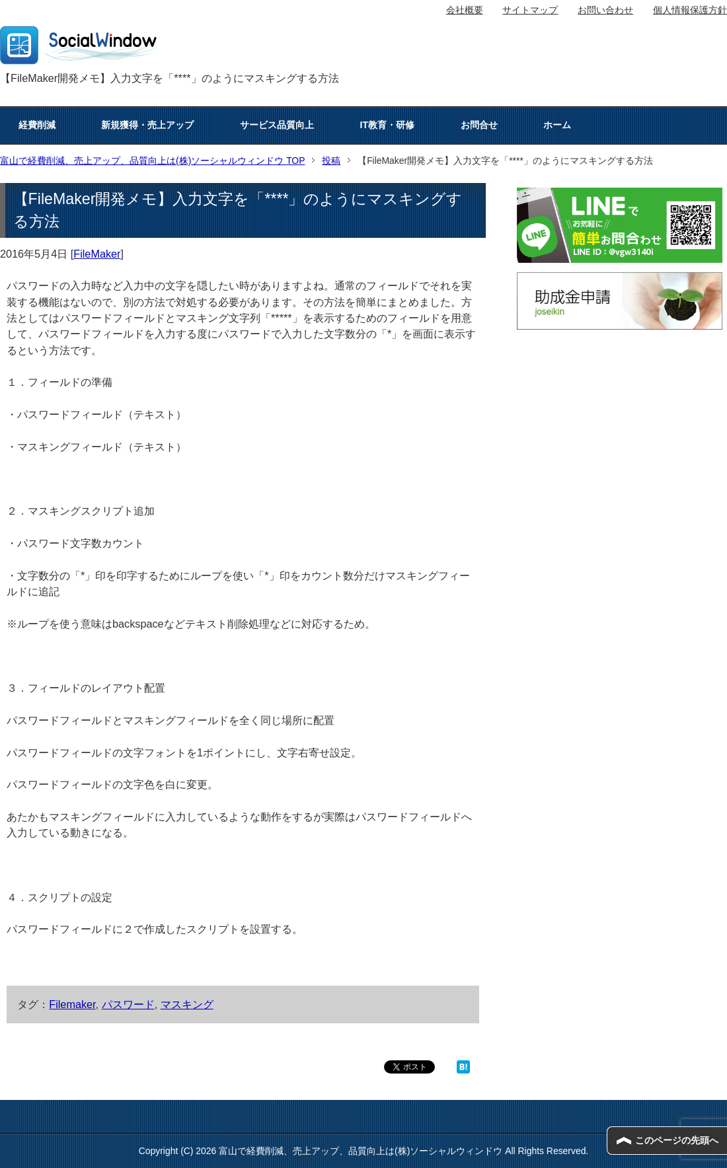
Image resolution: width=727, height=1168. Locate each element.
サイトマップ (530, 10)
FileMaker (96, 254)
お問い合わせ (605, 10)
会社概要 (464, 10)
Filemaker (72, 1004)
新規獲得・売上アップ (147, 125)
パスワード (128, 1004)
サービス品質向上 (277, 125)
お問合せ (479, 125)
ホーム (557, 125)
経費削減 (37, 125)
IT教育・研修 (387, 125)
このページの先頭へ (676, 1140)
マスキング (187, 1004)
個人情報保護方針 (690, 10)
